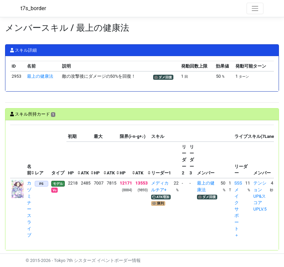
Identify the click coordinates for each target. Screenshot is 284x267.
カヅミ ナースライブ (29, 209)
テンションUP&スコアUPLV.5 (259, 196)
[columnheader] (18, 151)
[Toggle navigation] (255, 8)
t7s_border (33, 8)
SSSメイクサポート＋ (238, 209)
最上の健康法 (40, 76)
